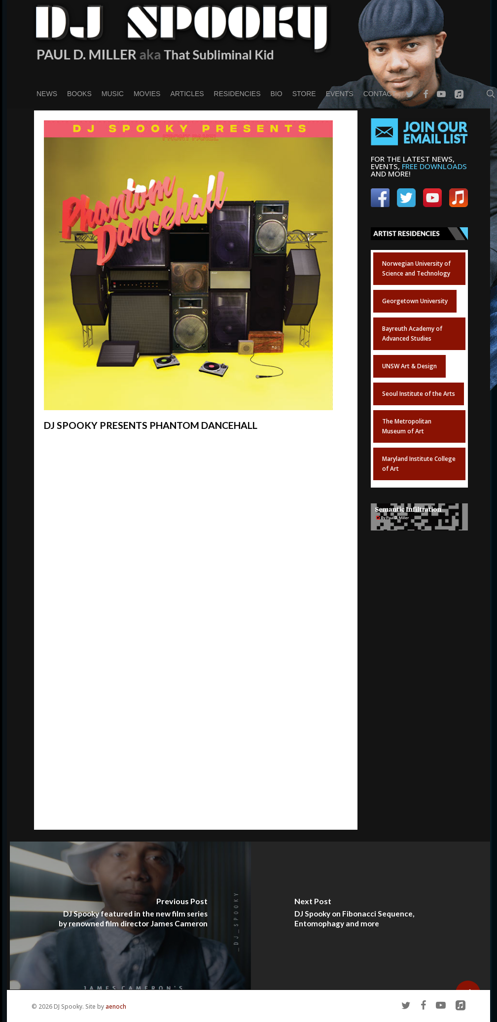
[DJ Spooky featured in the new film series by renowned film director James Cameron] (130, 915)
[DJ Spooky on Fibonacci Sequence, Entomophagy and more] (371, 915)
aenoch (116, 1006)
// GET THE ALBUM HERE (99, 487)
